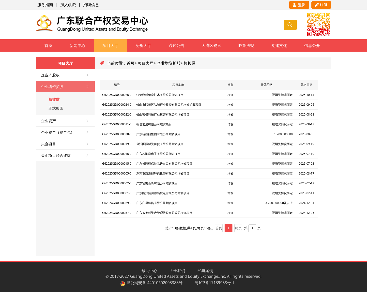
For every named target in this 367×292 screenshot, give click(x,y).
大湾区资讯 (211, 45)
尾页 (238, 228)
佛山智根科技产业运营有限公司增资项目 (162, 114)
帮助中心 (149, 270)
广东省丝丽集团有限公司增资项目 (158, 134)
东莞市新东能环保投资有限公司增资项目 (162, 173)
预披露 (54, 99)
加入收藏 (68, 4)
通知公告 (176, 45)
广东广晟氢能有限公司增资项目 (157, 203)
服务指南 (45, 4)
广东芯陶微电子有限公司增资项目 (158, 154)
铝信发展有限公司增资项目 (154, 124)
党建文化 (279, 45)
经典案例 (205, 270)
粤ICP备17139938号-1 (214, 282)
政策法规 (246, 45)
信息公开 (312, 45)
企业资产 (48, 120)
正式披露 (55, 108)
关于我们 (177, 270)
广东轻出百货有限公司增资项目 (157, 183)
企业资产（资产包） (57, 132)
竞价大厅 (143, 45)
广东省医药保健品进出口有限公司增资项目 (164, 163)
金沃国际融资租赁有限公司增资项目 (160, 144)
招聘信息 (91, 4)
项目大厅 (110, 45)
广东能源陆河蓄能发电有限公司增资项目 (162, 193)
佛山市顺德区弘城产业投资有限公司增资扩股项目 (168, 104)
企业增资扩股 (52, 86)
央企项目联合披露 (56, 155)
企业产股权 (50, 75)
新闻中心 (77, 45)
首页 (48, 45)
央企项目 (48, 143)
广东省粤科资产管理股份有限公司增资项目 (164, 213)
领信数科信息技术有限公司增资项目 (160, 95)
